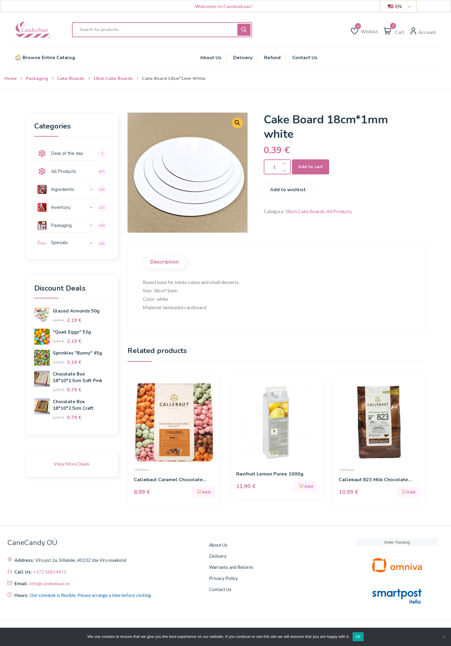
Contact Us (220, 589)
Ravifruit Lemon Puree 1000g (269, 474)
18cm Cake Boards (113, 78)
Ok (358, 636)
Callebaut (141, 469)
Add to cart (310, 167)
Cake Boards (70, 78)
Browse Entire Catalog (49, 57)
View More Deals (71, 463)
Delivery (218, 556)
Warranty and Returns (231, 567)
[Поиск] (244, 30)
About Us (218, 545)
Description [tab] (164, 261)
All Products (339, 211)
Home (11, 78)
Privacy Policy (223, 578)
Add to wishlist (288, 189)
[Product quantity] (277, 166)
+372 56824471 (49, 617)
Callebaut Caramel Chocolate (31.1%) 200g (168, 479)
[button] (203, 492)
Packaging (37, 78)
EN (395, 6)
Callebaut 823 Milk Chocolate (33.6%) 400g (373, 479)
